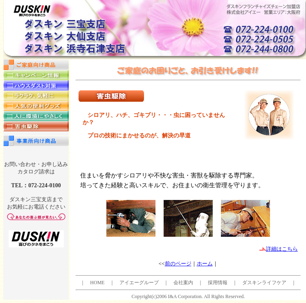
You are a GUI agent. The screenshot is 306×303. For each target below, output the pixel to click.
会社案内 (183, 282)
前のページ (178, 263)
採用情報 (217, 282)
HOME (97, 282)
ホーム (205, 263)
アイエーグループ (139, 282)
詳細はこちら (278, 249)
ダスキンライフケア (264, 282)
